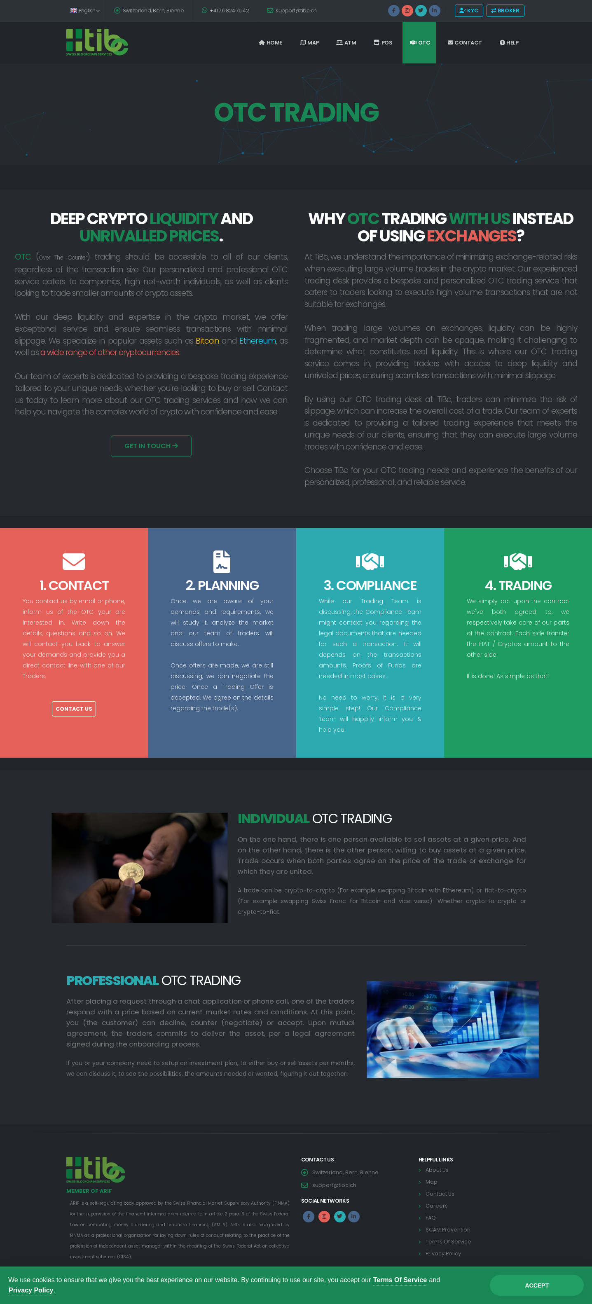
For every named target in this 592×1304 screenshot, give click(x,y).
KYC (468, 10)
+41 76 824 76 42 (225, 10)
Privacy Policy (443, 1253)
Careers (437, 1205)
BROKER (505, 10)
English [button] (85, 10)
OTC (420, 43)
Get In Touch (151, 446)
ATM (346, 43)
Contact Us (74, 708)
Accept (537, 1285)
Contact (465, 43)
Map (309, 43)
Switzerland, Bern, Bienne (149, 10)
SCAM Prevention (448, 1229)
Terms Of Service (448, 1241)
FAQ (431, 1217)
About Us (437, 1169)
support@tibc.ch (292, 10)
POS (383, 43)
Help (509, 43)
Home (270, 43)
